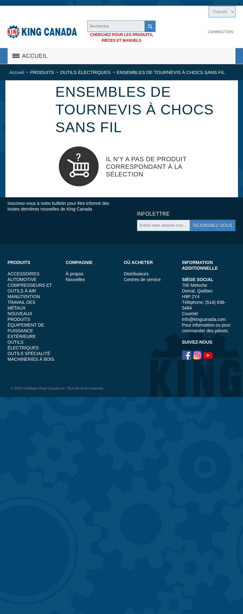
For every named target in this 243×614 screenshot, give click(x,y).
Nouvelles (75, 279)
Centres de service (142, 279)
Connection (220, 32)
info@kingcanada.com (204, 319)
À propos (74, 273)
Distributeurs (136, 273)
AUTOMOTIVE (22, 279)
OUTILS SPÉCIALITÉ (29, 353)
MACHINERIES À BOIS (31, 359)
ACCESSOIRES (23, 273)
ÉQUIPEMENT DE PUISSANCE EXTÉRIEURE (26, 330)
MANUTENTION (24, 296)
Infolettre (153, 214)
